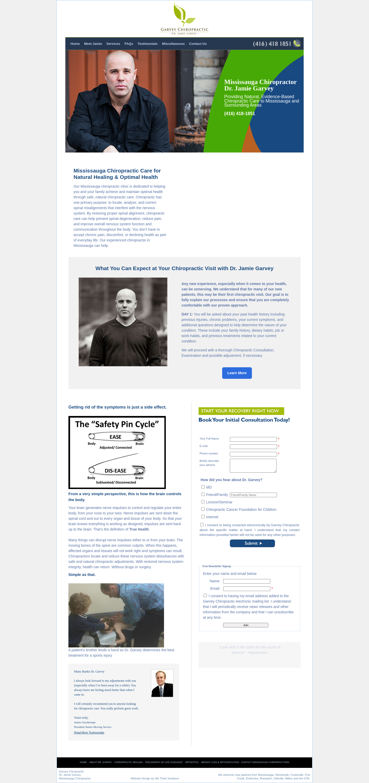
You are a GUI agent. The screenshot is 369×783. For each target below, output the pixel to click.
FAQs (129, 44)
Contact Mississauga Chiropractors (265, 762)
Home (75, 44)
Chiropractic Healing (129, 762)
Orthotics (192, 762)
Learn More (237, 373)
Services (113, 44)
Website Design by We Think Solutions (155, 778)
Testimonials (148, 44)
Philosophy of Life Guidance (163, 762)
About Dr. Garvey (100, 762)
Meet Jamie (93, 44)
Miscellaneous (173, 44)
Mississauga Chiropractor (75, 778)
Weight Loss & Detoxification (220, 762)
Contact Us (198, 44)
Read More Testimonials (89, 732)
